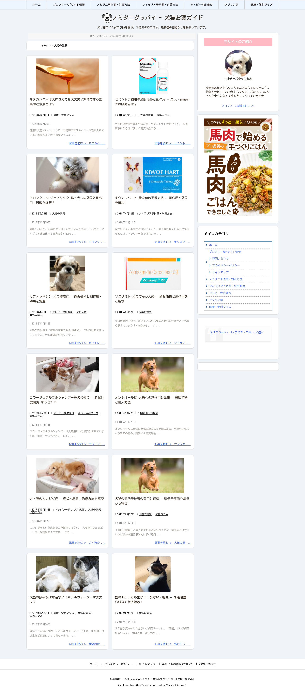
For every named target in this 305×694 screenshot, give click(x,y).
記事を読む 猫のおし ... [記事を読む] (173, 644)
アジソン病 (216, 300)
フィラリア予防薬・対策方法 (155, 213)
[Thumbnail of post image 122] (67, 574)
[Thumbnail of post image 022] (67, 374)
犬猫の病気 (146, 115)
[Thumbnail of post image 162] (153, 475)
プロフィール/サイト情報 (225, 251)
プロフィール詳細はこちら (238, 105)
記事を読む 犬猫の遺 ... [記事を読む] (173, 542)
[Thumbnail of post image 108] (67, 175)
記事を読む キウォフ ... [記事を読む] (173, 242)
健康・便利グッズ (63, 115)
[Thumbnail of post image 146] (153, 273)
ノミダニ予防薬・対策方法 (225, 279)
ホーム (44, 45)
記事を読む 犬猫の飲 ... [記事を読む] (87, 644)
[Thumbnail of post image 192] (153, 76)
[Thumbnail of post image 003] (67, 273)
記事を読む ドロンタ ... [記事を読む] (87, 242)
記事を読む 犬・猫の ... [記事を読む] (87, 542)
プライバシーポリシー (226, 265)
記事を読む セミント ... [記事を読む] (173, 143)
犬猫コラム (163, 115)
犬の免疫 (81, 312)
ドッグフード (62, 509)
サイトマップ (220, 272)
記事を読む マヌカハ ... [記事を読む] (87, 143)
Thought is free (176, 685)
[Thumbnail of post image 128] (153, 374)
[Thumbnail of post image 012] (67, 76)
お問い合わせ (220, 258)
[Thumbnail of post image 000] (67, 475)
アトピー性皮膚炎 (62, 312)
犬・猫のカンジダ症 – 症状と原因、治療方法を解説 (67, 498)
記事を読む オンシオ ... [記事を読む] (173, 444)
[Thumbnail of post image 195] (153, 574)
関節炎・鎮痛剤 (149, 413)
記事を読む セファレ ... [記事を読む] (87, 343)
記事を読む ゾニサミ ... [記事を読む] (173, 343)
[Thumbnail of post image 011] (153, 175)
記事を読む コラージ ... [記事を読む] (87, 444)
